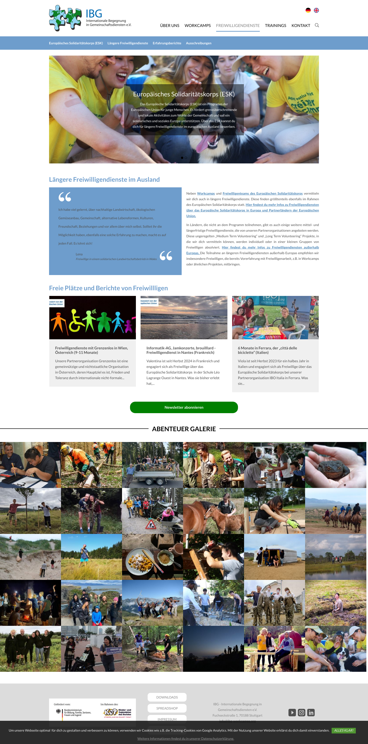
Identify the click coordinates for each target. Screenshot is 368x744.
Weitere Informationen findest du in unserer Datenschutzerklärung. (185, 738)
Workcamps (206, 193)
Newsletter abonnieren (184, 407)
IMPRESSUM (167, 719)
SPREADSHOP (167, 708)
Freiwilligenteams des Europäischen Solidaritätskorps (263, 193)
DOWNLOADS (167, 697)
